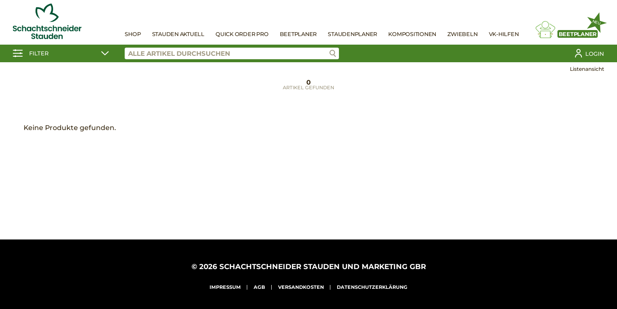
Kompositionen (412, 34)
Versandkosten (301, 287)
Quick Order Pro (242, 34)
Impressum (225, 287)
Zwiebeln (462, 34)
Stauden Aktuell (178, 34)
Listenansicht (587, 69)
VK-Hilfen (504, 34)
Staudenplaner (352, 34)
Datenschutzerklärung (372, 287)
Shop (133, 34)
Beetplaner (298, 34)
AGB (259, 287)
